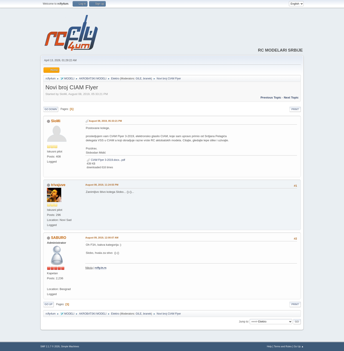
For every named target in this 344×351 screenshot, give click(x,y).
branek (147, 78)
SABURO (58, 238)
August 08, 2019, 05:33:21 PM (105, 121)
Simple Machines (70, 346)
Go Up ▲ (299, 346)
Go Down (51, 109)
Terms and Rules (283, 346)
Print (295, 109)
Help (269, 346)
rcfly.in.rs (100, 267)
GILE (139, 78)
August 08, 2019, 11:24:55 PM (101, 184)
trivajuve (58, 185)
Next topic (291, 97)
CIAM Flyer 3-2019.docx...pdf (106, 159)
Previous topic (270, 97)
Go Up (48, 304)
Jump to (243, 321)
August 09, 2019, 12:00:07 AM (101, 237)
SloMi (55, 121)
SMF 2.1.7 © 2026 (50, 346)
